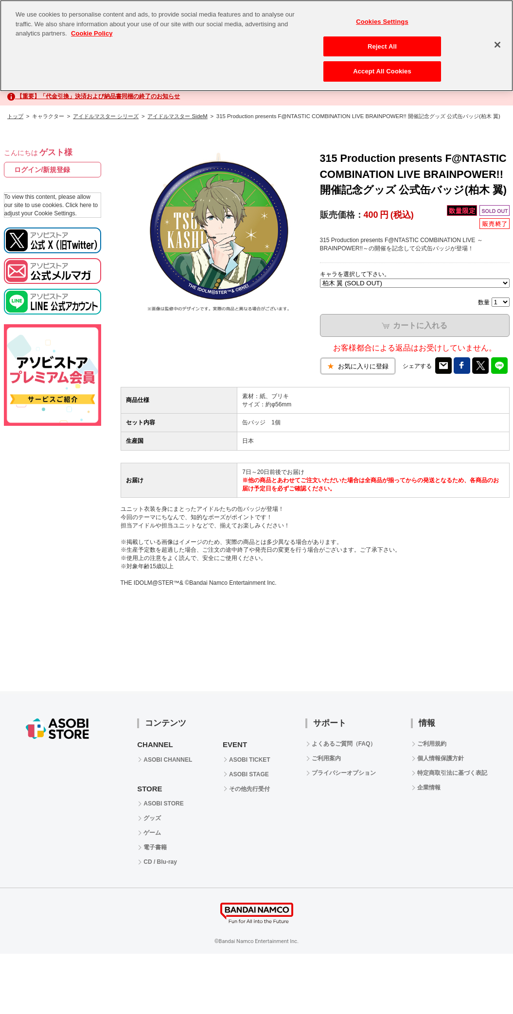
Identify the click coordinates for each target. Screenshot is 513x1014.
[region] (256, 45)
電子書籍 (155, 847)
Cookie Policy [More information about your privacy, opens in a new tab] (91, 33)
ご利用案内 (326, 758)
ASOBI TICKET (249, 759)
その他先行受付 (249, 789)
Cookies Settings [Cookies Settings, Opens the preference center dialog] (382, 21)
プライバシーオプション (344, 772)
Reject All (382, 46)
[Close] (497, 44)
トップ (15, 116)
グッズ (152, 818)
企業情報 (429, 787)
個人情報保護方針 (440, 758)
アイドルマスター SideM (177, 116)
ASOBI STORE (163, 803)
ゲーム (152, 832)
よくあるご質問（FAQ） (344, 743)
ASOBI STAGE (249, 774)
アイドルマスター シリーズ (106, 116)
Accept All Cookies (382, 71)
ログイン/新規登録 (42, 170)
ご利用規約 (431, 743)
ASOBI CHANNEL (167, 759)
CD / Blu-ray (160, 861)
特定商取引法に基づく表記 (452, 772)
